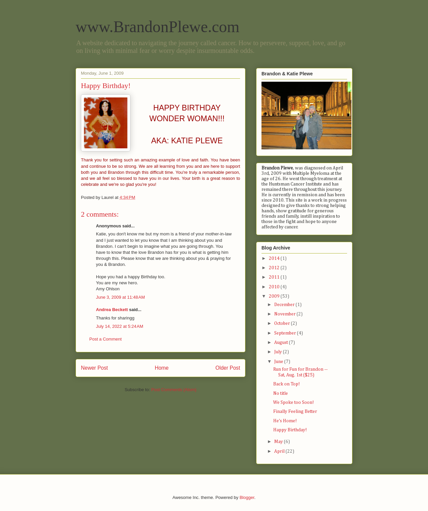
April (280, 451)
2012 (275, 268)
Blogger (246, 497)
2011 (275, 277)
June (279, 361)
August (281, 342)
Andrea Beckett (112, 309)
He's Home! (285, 421)
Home (162, 368)
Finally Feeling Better (295, 411)
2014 (275, 258)
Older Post (227, 368)
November (285, 314)
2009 (275, 296)
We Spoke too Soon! (293, 402)
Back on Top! (286, 384)
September (285, 333)
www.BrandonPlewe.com (157, 26)
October (282, 323)
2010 (275, 287)
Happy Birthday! (290, 430)
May (279, 441)
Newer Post (94, 368)
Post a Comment (105, 339)
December (285, 304)
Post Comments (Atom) (173, 389)
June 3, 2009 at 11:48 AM (120, 297)
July (278, 352)
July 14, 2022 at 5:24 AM (119, 326)
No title (280, 393)
